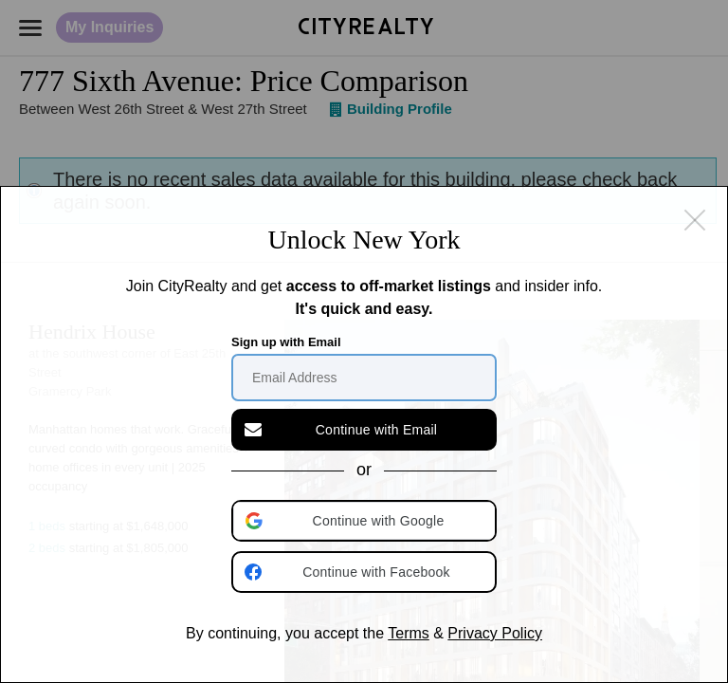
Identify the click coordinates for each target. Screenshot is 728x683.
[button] (366, 521)
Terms (408, 633)
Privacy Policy (494, 633)
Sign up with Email (286, 342)
